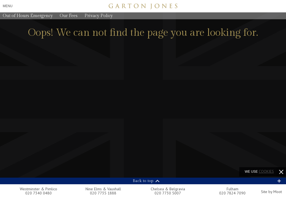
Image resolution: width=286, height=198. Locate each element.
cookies (266, 171)
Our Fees (69, 15)
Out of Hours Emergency (28, 15)
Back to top (143, 181)
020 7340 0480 (38, 193)
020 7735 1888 (103, 193)
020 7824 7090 (232, 193)
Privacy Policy (98, 15)
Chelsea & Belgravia (168, 188)
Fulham (232, 188)
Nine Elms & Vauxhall (103, 188)
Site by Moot (271, 191)
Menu (7, 6)
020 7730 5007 (168, 193)
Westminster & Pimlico (38, 188)
